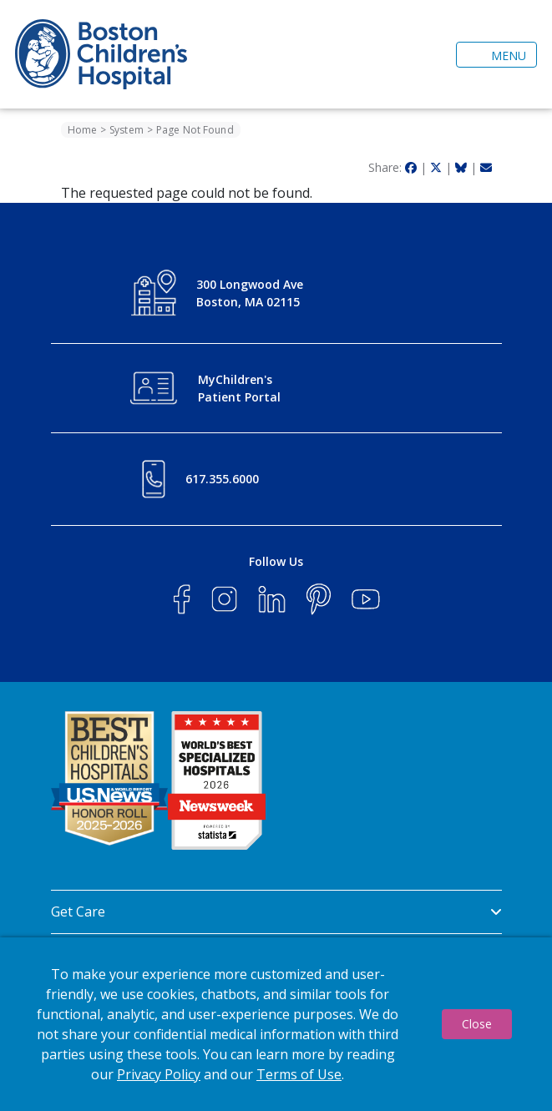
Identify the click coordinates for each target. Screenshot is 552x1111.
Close (477, 1024)
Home (82, 130)
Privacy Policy (158, 1074)
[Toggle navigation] (496, 55)
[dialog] (276, 1024)
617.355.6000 (222, 479)
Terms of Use (299, 1074)
